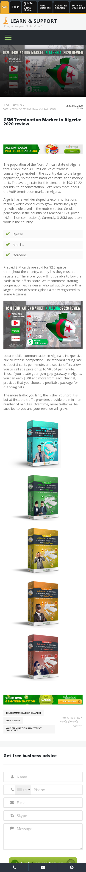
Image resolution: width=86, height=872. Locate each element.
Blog (6, 105)
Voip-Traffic (13, 720)
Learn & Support (33, 20)
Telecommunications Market (23, 712)
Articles (17, 105)
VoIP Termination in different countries (24, 729)
